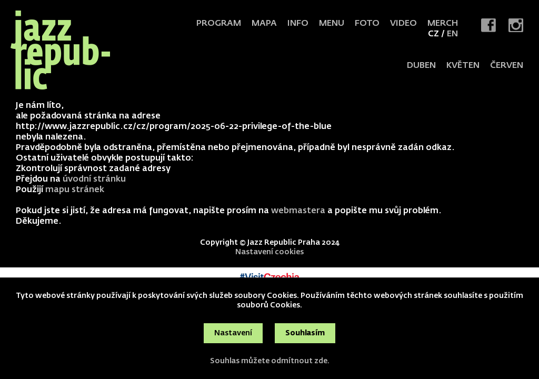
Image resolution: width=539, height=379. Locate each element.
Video (403, 23)
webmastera (298, 211)
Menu (331, 23)
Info (297, 23)
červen (506, 66)
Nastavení (233, 333)
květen (463, 66)
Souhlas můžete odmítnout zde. (270, 361)
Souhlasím (305, 333)
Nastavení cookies (269, 252)
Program (218, 23)
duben (421, 66)
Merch (442, 23)
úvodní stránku (94, 179)
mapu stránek (74, 190)
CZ (433, 34)
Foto (367, 23)
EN (452, 34)
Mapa (264, 23)
